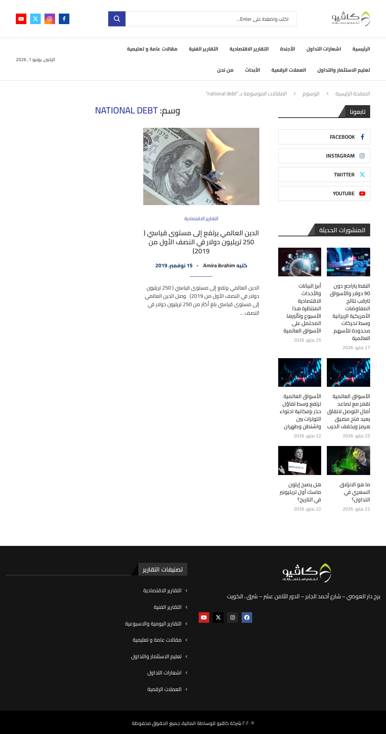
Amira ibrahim (219, 265)
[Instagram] (49, 19)
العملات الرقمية (288, 69)
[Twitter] (35, 19)
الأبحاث (252, 69)
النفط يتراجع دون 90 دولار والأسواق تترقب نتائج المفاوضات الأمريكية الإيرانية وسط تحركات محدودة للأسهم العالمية (350, 312)
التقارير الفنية (203, 48)
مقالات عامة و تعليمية (152, 48)
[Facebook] (64, 19)
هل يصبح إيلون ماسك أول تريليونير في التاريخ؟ (301, 491)
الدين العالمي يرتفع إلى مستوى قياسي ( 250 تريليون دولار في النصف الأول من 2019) (201, 242)
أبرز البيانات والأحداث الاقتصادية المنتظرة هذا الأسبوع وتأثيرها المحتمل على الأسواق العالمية (299, 304)
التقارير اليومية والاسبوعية (153, 622)
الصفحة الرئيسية (352, 94)
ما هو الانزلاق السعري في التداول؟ (355, 491)
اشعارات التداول (323, 48)
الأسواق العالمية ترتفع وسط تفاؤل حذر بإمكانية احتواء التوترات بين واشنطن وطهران (300, 410)
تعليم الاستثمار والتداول (343, 69)
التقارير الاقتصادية (249, 48)
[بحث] (202, 18)
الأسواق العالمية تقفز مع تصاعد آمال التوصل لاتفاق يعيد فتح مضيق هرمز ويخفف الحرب (349, 410)
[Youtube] (21, 19)
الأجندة (287, 48)
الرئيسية (361, 48)
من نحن (225, 69)
